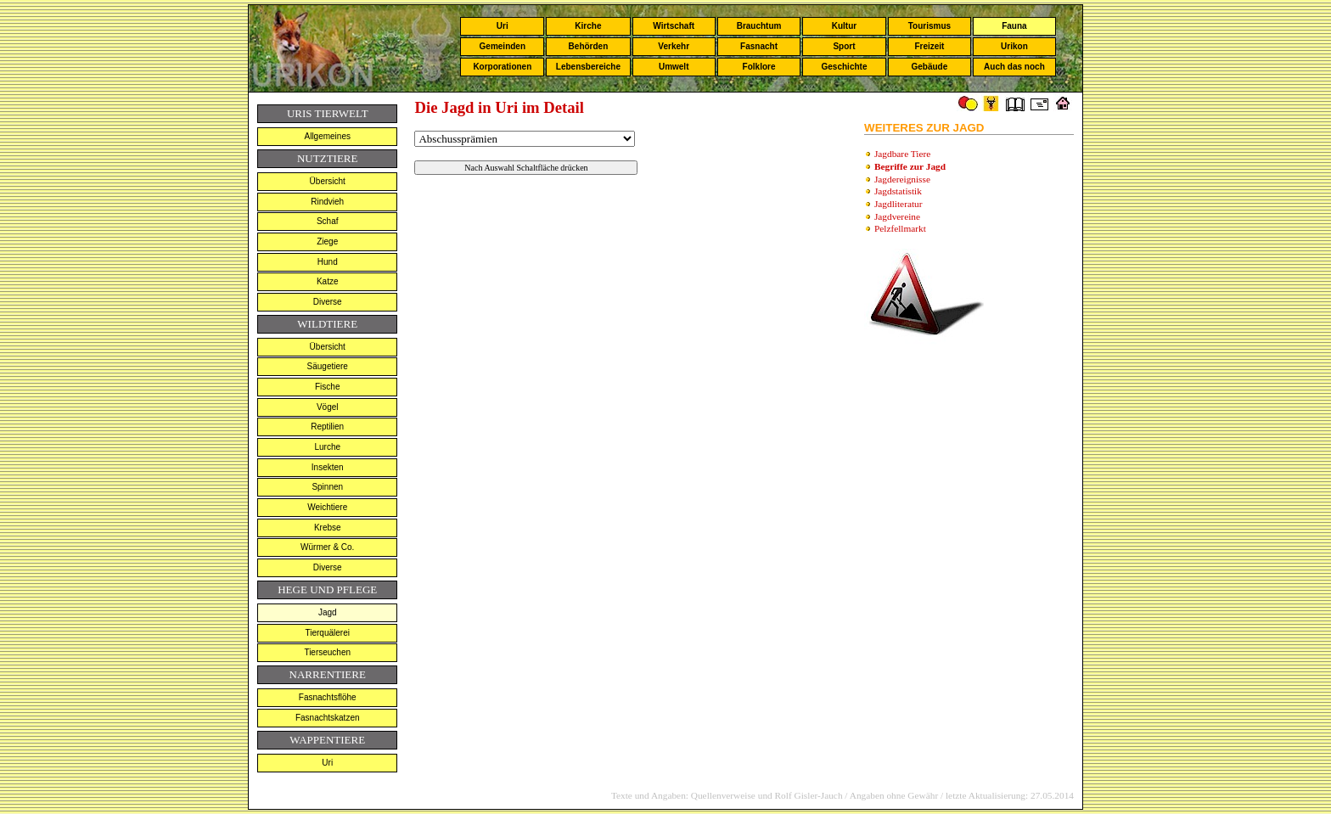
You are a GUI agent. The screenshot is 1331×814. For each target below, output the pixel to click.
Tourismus (929, 26)
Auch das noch (1014, 66)
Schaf (328, 221)
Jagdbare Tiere (902, 154)
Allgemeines (327, 136)
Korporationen (502, 66)
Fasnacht (759, 46)
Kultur (844, 26)
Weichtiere (327, 507)
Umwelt (674, 66)
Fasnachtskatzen (327, 717)
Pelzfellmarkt (900, 228)
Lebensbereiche (588, 66)
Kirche (588, 26)
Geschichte (845, 66)
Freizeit (929, 46)
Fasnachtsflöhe (328, 697)
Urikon (1014, 46)
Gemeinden (502, 46)
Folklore (759, 66)
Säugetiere (327, 366)
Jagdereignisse (902, 179)
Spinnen (327, 486)
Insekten (328, 467)
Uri (502, 26)
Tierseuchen (327, 652)
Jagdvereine (897, 216)
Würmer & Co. (327, 547)
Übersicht (327, 181)
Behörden (589, 46)
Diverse (327, 301)
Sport (844, 46)
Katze (328, 281)
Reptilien (327, 426)
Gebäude (930, 66)
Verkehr (673, 46)
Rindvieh (327, 201)
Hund (327, 262)
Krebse (327, 527)
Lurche (327, 447)
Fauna (1014, 26)
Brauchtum (759, 26)
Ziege (327, 241)
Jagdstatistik (898, 191)
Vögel (328, 407)
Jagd (327, 612)
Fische (327, 386)
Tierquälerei (328, 632)
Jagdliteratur (898, 204)
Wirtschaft (673, 26)
